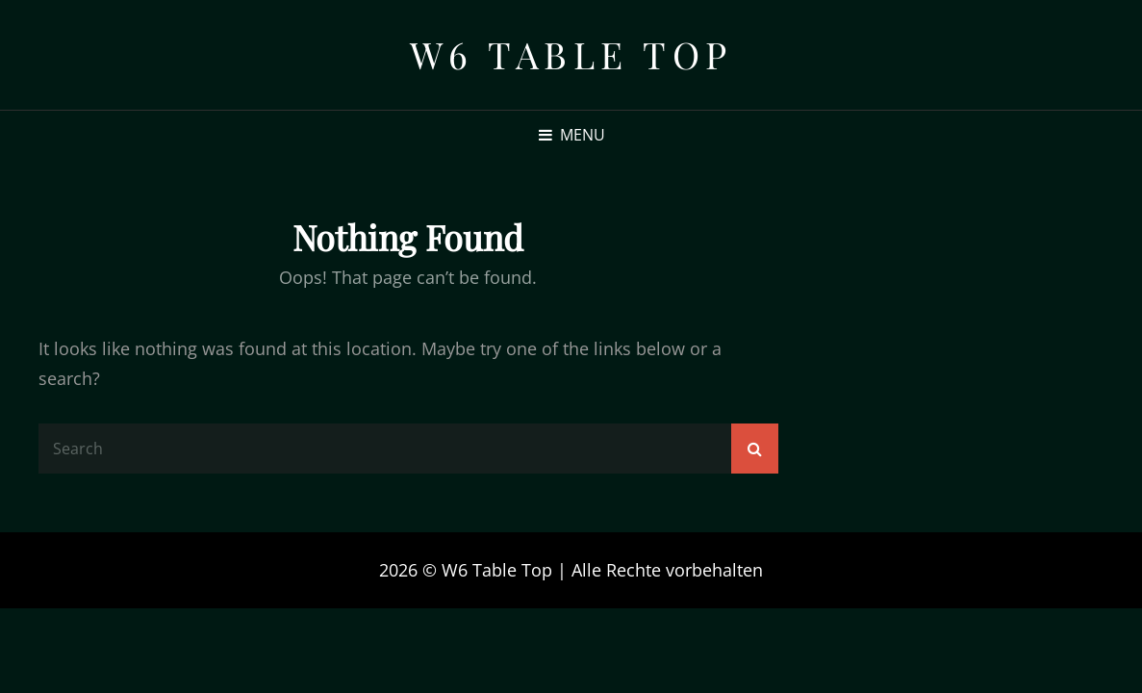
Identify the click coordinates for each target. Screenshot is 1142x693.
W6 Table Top (571, 54)
